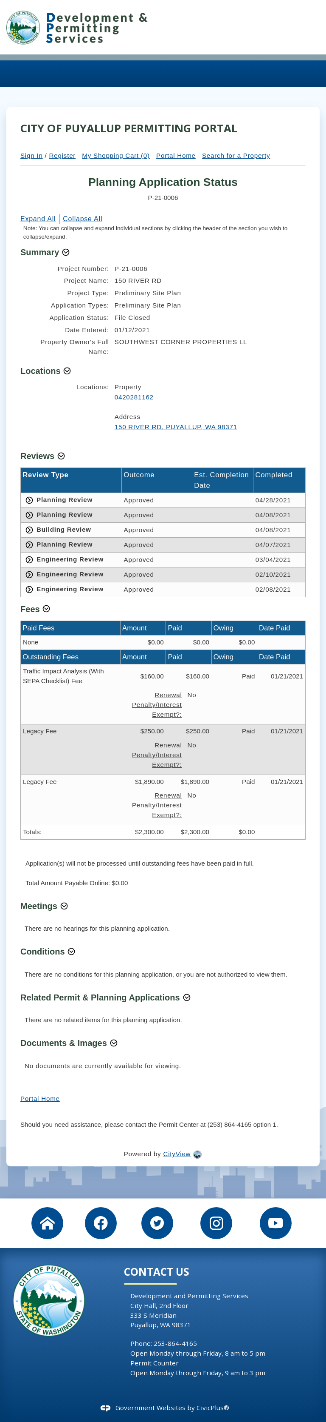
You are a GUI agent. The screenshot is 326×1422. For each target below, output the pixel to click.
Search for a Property (236, 155)
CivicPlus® (213, 1407)
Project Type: (88, 292)
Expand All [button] (38, 218)
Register (62, 155)
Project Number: (83, 268)
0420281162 (134, 397)
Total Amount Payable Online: (68, 882)
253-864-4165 (175, 1343)
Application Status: (79, 317)
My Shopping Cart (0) (116, 155)
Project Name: (86, 280)
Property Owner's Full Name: (74, 346)
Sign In (31, 155)
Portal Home (176, 155)
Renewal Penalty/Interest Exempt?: (157, 704)
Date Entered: (87, 329)
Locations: (92, 386)
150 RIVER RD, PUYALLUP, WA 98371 (176, 426)
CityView (177, 1153)
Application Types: (80, 305)
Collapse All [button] (82, 218)
